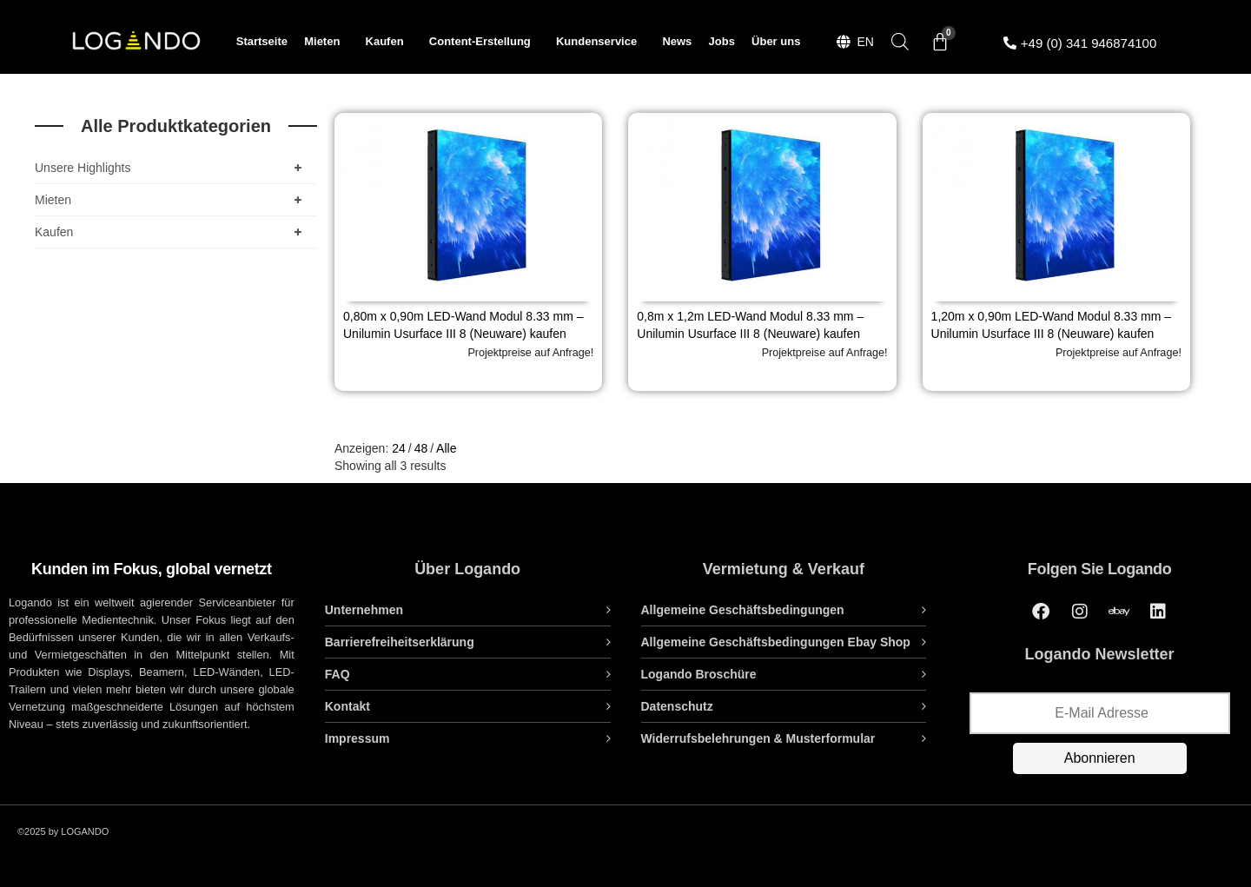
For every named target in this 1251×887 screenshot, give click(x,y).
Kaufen (389, 41)
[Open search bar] (900, 41)
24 (399, 448)
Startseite (262, 41)
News (677, 41)
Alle (446, 448)
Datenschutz (677, 706)
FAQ (337, 674)
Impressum (357, 738)
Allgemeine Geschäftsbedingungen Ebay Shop (775, 642)
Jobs (722, 41)
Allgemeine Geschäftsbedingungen (742, 610)
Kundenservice (600, 41)
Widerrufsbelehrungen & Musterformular (758, 738)
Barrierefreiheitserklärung (399, 642)
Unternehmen (364, 610)
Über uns (775, 41)
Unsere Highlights (171, 168)
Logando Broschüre (699, 674)
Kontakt (347, 706)
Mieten (326, 41)
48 (421, 448)
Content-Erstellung (484, 41)
